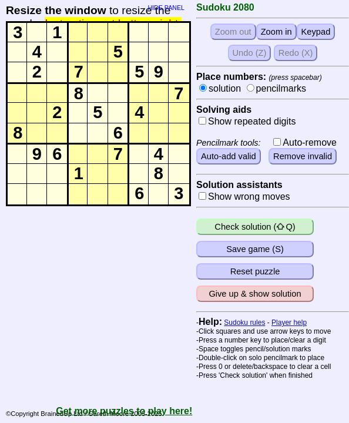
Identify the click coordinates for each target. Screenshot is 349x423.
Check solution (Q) (254, 226)
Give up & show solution (255, 293)
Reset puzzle (255, 271)
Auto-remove (310, 142)
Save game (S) (255, 249)
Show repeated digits (252, 121)
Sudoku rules (244, 322)
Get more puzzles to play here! (124, 411)
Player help (289, 322)
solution (225, 88)
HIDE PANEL (165, 6)
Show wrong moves (249, 197)
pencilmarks (281, 88)
